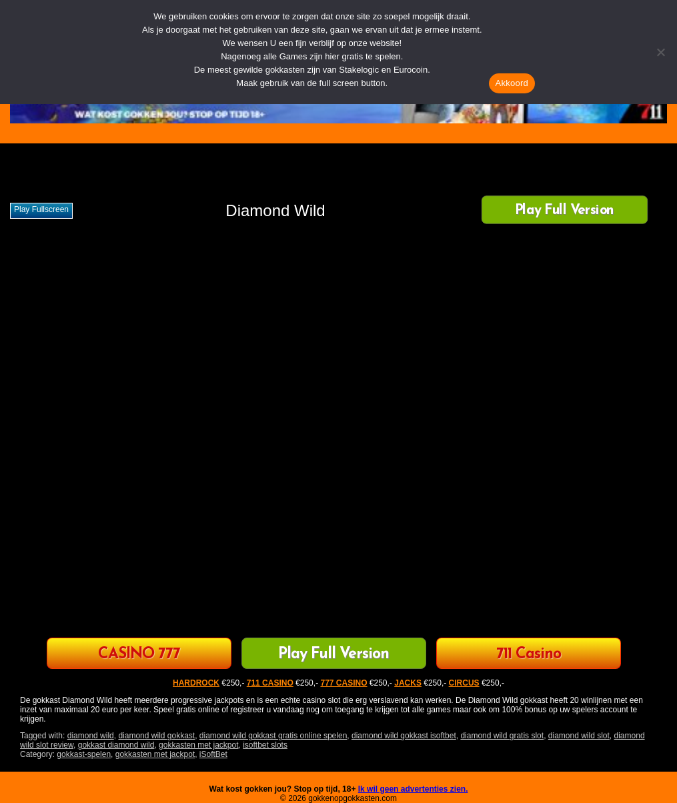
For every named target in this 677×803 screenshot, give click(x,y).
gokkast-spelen (84, 754)
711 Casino (528, 654)
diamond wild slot (579, 735)
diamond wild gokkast (156, 735)
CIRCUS (464, 683)
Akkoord (512, 83)
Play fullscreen (41, 209)
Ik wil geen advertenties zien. (413, 789)
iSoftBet (213, 754)
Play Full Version (564, 211)
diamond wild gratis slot (502, 735)
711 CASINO (270, 683)
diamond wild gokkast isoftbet (404, 735)
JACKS (408, 683)
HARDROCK (196, 683)
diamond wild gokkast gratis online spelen (273, 735)
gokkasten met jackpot (198, 745)
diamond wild (90, 735)
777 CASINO (343, 683)
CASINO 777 (139, 654)
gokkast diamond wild (116, 745)
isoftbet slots (265, 745)
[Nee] (660, 52)
